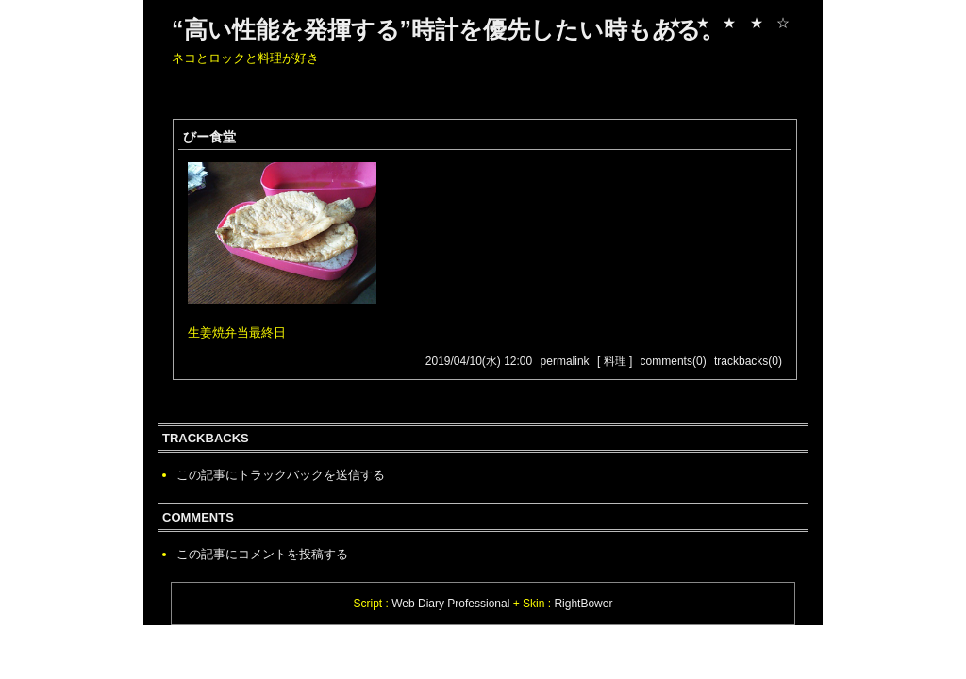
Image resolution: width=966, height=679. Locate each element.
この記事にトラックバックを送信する (280, 475)
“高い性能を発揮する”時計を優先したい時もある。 (448, 29)
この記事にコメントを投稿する (262, 554)
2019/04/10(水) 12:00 (478, 361)
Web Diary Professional (450, 603)
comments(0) (674, 361)
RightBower (583, 603)
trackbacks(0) (748, 361)
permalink (565, 361)
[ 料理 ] (614, 361)
